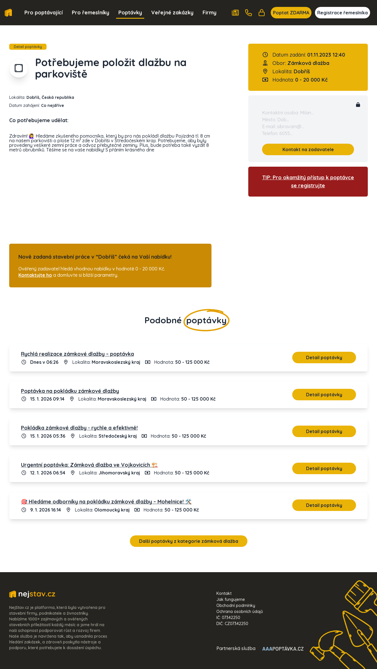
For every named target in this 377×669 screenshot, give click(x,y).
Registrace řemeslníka (342, 13)
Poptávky (130, 12)
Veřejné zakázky (172, 12)
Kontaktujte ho (35, 275)
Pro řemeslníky (90, 12)
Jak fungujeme (230, 599)
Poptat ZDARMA (291, 13)
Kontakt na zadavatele (308, 149)
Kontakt (224, 593)
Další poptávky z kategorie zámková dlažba (188, 541)
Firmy (209, 12)
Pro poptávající (43, 12)
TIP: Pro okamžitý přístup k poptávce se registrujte (308, 181)
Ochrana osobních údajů (239, 611)
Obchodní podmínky (235, 605)
